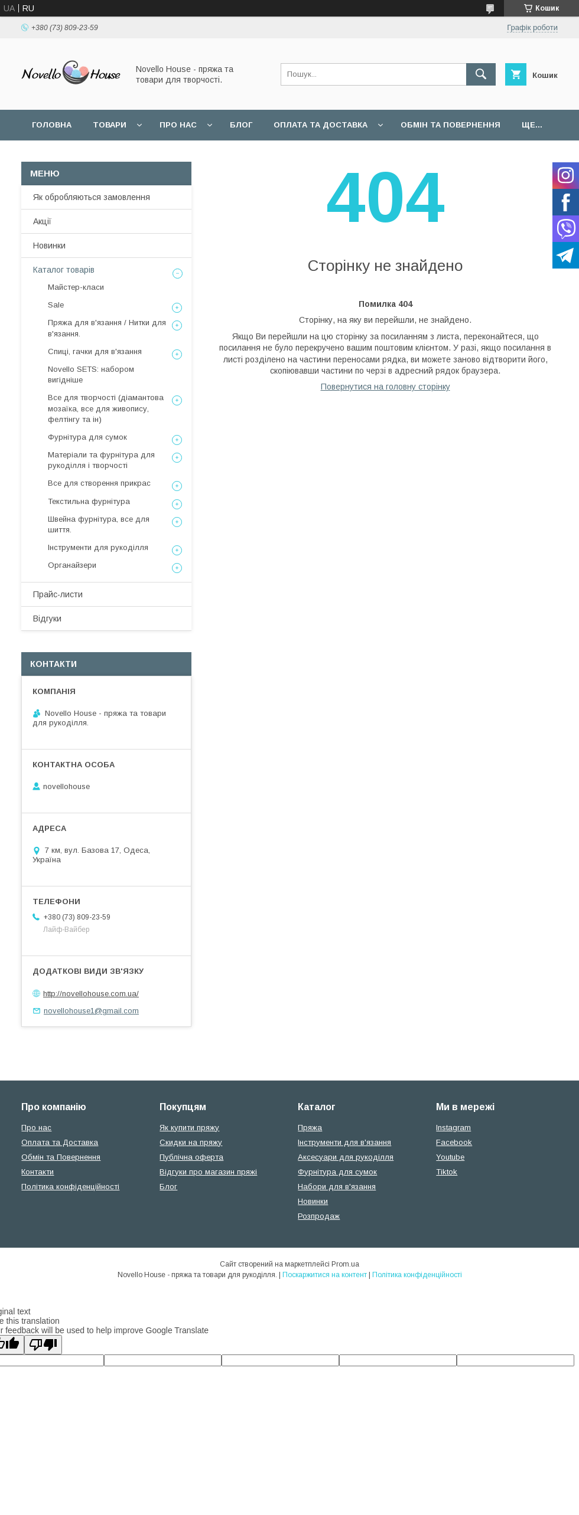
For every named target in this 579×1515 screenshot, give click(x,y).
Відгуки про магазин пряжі (208, 1171)
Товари (109, 124)
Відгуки (47, 618)
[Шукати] (481, 74)
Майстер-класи (76, 287)
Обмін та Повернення (60, 1157)
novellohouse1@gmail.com (91, 1010)
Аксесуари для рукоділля (345, 1157)
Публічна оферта (191, 1157)
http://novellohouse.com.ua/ (91, 993)
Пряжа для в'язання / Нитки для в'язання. (107, 328)
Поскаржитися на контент (324, 1275)
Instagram (453, 1127)
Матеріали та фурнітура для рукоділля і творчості (101, 460)
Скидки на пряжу (191, 1142)
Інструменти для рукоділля (98, 547)
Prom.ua (345, 1264)
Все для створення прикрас (99, 483)
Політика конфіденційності (70, 1186)
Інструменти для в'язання (344, 1142)
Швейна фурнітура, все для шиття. (98, 524)
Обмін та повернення (450, 124)
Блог (241, 124)
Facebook (454, 1142)
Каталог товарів (64, 269)
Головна (51, 124)
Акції (42, 221)
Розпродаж (319, 1216)
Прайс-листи (58, 594)
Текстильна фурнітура (89, 501)
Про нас (178, 124)
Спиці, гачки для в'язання (95, 351)
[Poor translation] (43, 1344)
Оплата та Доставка (320, 124)
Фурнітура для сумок (87, 437)
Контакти (37, 1171)
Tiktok (446, 1171)
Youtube (450, 1157)
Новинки (49, 245)
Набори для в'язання (337, 1186)
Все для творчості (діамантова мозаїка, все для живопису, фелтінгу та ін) (106, 408)
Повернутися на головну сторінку (385, 386)
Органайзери (72, 565)
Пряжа (310, 1127)
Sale (56, 304)
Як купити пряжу (189, 1127)
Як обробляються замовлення (91, 197)
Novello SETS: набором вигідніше (91, 374)
